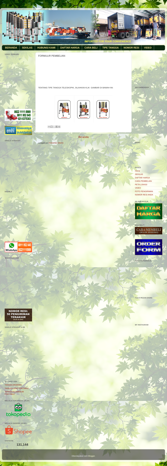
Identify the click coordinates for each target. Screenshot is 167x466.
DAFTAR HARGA (70, 47)
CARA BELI (90, 47)
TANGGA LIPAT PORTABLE (17, 388)
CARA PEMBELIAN (143, 181)
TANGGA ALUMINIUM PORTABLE (14, 393)
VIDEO (148, 47)
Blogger (91, 456)
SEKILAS (27, 47)
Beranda (83, 137)
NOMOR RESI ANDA (144, 195)
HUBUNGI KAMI (46, 47)
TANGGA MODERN (13, 385)
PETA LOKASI (141, 184)
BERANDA (11, 47)
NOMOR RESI (131, 47)
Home (137, 171)
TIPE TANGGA (110, 47)
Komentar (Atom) (56, 143)
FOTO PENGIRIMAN (144, 191)
